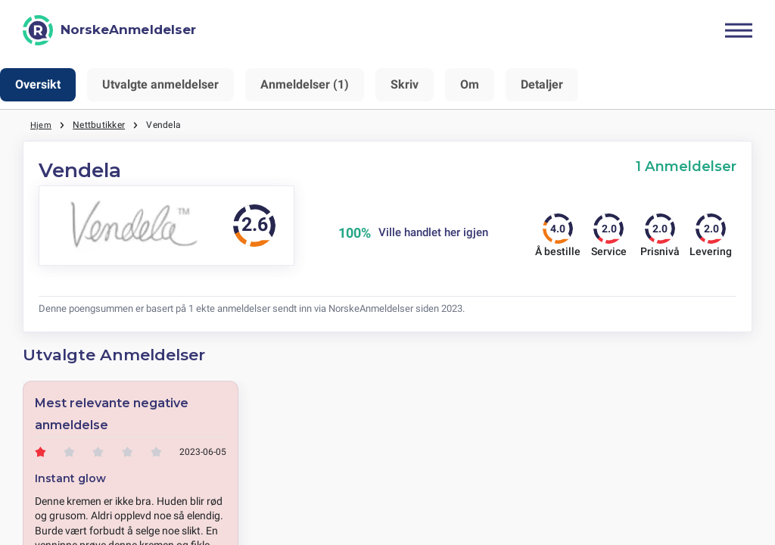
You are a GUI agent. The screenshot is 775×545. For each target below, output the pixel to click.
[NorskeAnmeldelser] (109, 30)
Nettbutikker (100, 125)
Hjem (41, 125)
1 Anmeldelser (686, 166)
